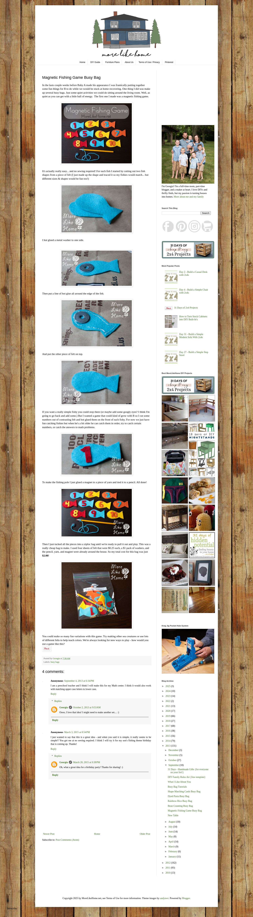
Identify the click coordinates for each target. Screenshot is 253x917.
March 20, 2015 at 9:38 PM (86, 762)
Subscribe (12, 908)
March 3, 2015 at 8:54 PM (77, 732)
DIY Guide (95, 62)
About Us (129, 62)
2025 (168, 686)
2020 (168, 711)
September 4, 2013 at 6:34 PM (79, 681)
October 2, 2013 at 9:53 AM (86, 707)
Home (82, 62)
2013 (168, 745)
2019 (168, 716)
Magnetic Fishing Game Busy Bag (185, 810)
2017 (168, 726)
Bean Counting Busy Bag (180, 806)
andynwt (164, 898)
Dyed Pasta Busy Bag (178, 796)
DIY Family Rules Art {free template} (187, 777)
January (172, 856)
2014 (168, 741)
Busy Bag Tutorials (177, 786)
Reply (53, 694)
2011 (168, 867)
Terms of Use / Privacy (149, 62)
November (173, 755)
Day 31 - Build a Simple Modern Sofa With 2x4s (191, 336)
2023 (168, 696)
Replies (58, 701)
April (171, 841)
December (173, 750)
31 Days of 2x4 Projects (186, 307)
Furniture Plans (112, 62)
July (170, 826)
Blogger (186, 898)
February (173, 851)
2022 (168, 701)
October (172, 760)
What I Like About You (179, 782)
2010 (168, 872)
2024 (168, 691)
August (172, 821)
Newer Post (48, 834)
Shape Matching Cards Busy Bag (184, 791)
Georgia (63, 707)
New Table (173, 815)
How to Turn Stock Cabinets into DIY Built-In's (193, 318)
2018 (168, 721)
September (173, 765)
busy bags (55, 662)
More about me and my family (189, 196)
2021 (168, 706)
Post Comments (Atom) (67, 840)
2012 (168, 862)
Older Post (145, 834)
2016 (168, 731)
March (171, 846)
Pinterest (169, 62)
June (170, 831)
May (170, 836)
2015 (168, 736)
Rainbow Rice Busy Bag (180, 801)
